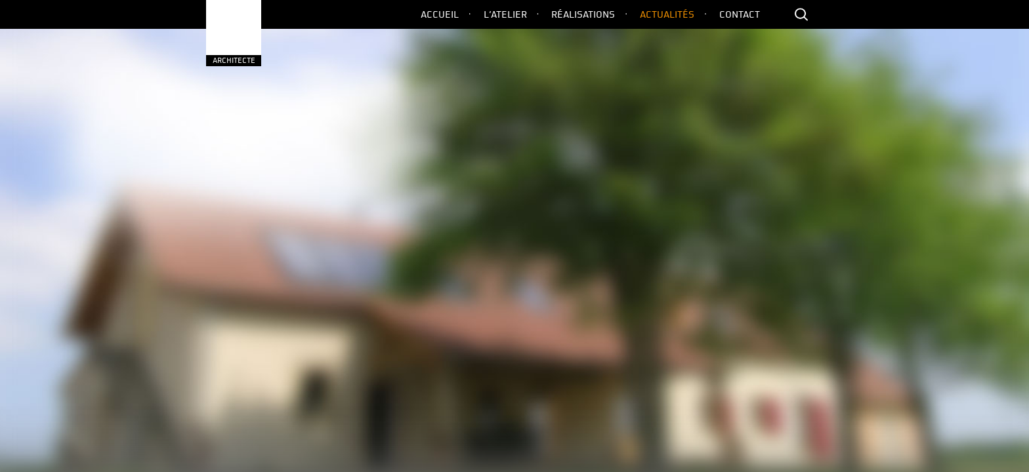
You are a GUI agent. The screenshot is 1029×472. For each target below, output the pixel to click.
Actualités (667, 14)
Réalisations (583, 14)
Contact (739, 14)
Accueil (440, 14)
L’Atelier (505, 14)
